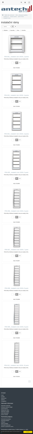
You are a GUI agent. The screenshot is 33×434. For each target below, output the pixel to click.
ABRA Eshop (12, 429)
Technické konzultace (6, 419)
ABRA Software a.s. (20, 429)
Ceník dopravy (4, 408)
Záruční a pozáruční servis (7, 426)
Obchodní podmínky (5, 405)
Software (3, 422)
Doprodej (12, 30)
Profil (2, 395)
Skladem (6, 30)
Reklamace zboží (5, 410)
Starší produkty (4, 423)
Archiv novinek (4, 414)
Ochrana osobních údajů (6, 407)
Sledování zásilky (5, 411)
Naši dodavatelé (4, 413)
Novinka (24, 30)
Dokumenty (3, 398)
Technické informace (6, 425)
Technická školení (5, 420)
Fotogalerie (3, 401)
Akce (18, 30)
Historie (3, 399)
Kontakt (3, 396)
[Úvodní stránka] (2, 15)
